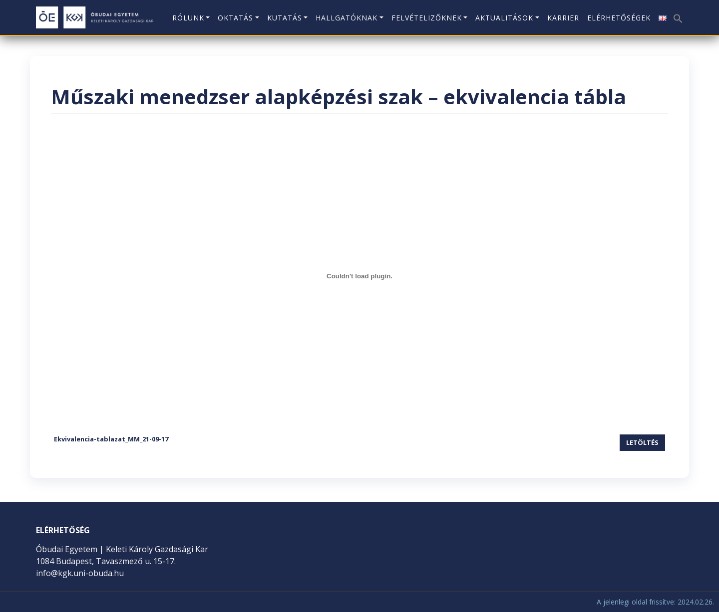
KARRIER (563, 17)
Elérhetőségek (619, 17)
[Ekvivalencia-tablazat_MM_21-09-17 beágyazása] (359, 275)
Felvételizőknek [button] (426, 17)
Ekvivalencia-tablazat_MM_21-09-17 (111, 438)
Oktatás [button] (235, 17)
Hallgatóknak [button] (346, 17)
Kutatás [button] (284, 17)
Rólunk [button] (188, 17)
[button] (677, 14)
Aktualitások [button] (504, 17)
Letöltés (642, 442)
